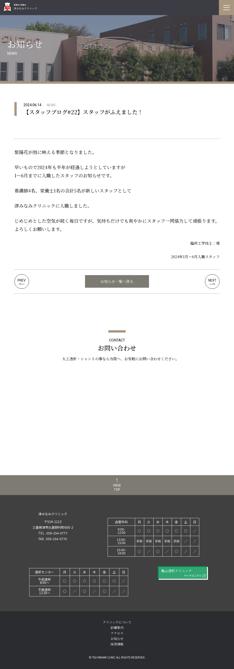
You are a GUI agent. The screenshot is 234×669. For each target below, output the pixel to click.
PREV (22, 280)
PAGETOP (117, 487)
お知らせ (117, 638)
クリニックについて (117, 622)
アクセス (117, 633)
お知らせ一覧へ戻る (117, 281)
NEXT (212, 280)
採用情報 (117, 644)
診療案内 (117, 627)
